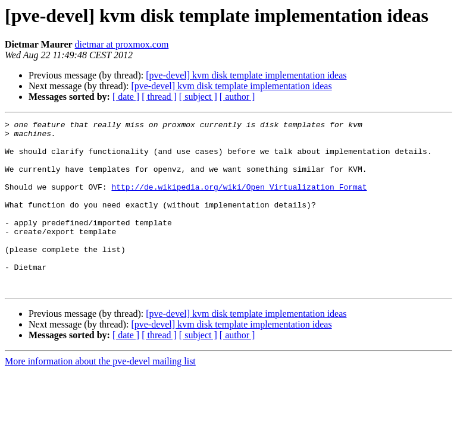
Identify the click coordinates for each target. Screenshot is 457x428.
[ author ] (237, 97)
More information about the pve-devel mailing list (100, 395)
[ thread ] (159, 97)
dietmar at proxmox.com (122, 44)
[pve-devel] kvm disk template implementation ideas (246, 75)
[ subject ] (198, 97)
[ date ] (125, 97)
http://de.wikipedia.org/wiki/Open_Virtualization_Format (239, 201)
